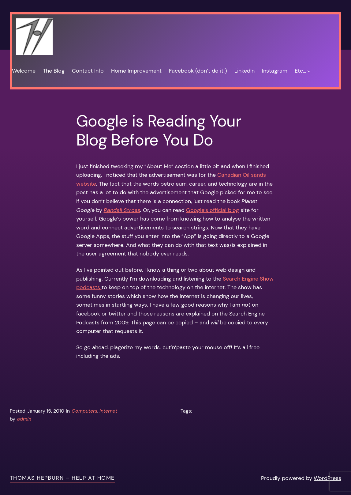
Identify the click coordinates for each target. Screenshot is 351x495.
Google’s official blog (212, 210)
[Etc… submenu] (309, 71)
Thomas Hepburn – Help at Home (62, 478)
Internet (108, 411)
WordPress (327, 478)
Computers (84, 411)
